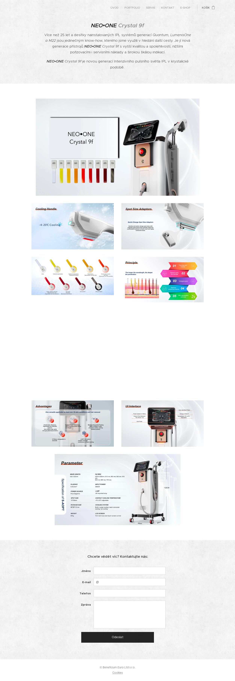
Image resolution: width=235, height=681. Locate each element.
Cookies (117, 672)
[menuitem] (116, 7)
